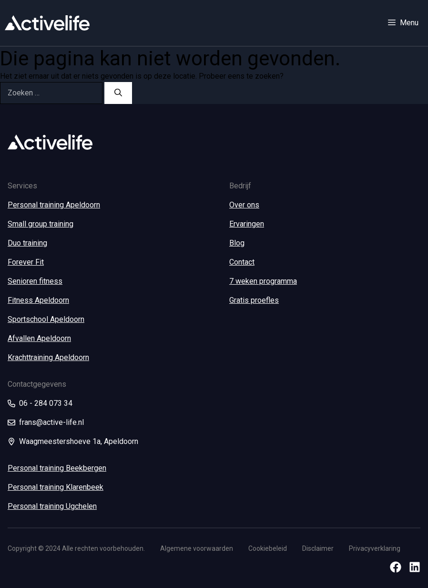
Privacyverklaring (374, 548)
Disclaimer (318, 548)
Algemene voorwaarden (196, 548)
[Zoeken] (118, 93)
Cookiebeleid (267, 548)
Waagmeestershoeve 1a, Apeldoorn (78, 441)
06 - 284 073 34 (45, 403)
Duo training (27, 243)
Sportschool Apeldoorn (46, 319)
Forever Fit (26, 262)
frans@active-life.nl (51, 422)
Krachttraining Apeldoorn (48, 357)
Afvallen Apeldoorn (39, 338)
